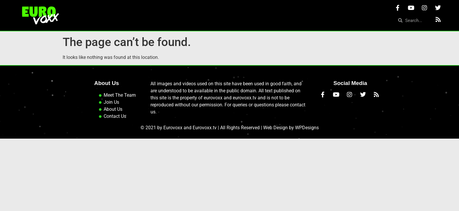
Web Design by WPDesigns (291, 132)
